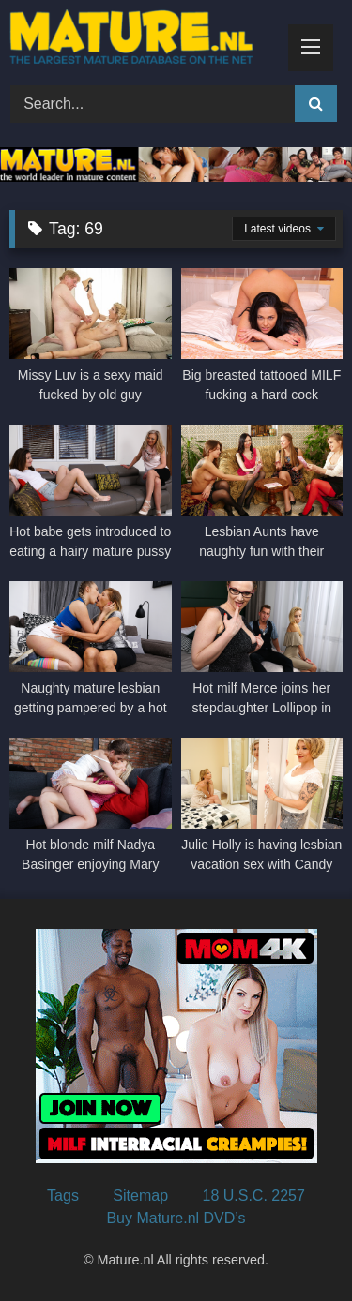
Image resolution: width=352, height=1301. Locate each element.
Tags (63, 1196)
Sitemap (140, 1196)
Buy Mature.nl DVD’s (175, 1218)
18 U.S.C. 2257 (254, 1196)
